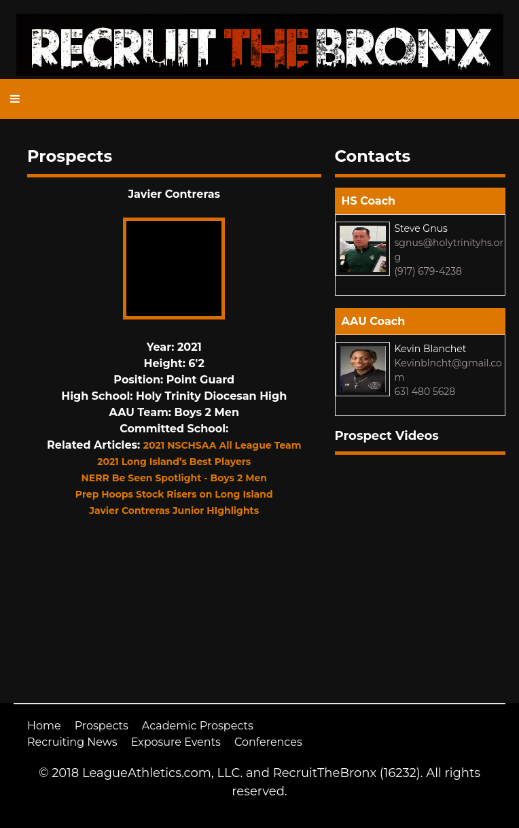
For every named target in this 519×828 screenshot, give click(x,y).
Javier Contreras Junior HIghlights (174, 510)
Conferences (268, 742)
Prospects (101, 725)
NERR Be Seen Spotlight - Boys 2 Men (174, 478)
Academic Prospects (197, 725)
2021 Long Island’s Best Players (174, 461)
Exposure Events (176, 742)
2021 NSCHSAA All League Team (222, 445)
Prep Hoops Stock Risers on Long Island (174, 494)
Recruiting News (72, 742)
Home (44, 725)
